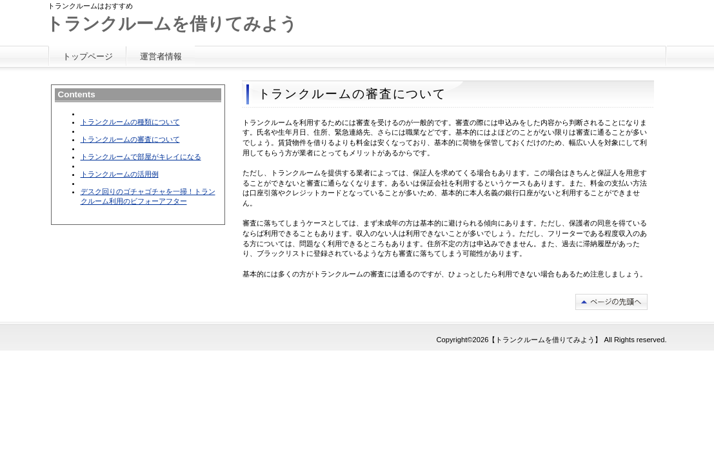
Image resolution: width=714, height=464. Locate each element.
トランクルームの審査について (130, 139)
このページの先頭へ (611, 302)
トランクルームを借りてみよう (171, 24)
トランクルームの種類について (130, 122)
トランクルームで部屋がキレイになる (141, 156)
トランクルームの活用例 (120, 174)
